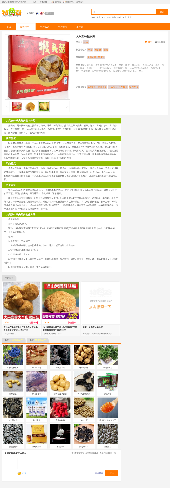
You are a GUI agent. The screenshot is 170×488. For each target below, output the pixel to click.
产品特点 (112, 87)
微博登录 (70, 2)
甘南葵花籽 (13, 447)
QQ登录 (58, 2)
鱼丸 (130, 17)
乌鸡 (93, 17)
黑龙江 (101, 57)
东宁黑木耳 (13, 420)
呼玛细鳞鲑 (36, 394)
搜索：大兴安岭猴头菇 (93, 327)
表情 (22, 473)
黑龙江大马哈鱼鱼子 (107, 420)
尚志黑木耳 (84, 447)
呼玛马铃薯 (84, 368)
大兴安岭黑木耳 (84, 394)
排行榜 (79, 27)
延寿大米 (60, 447)
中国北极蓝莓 (12, 368)
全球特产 (25, 27)
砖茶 (109, 17)
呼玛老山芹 (107, 368)
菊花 (103, 17)
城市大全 (80, 2)
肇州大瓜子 (36, 447)
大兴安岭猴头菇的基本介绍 (20, 120)
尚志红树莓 (60, 420)
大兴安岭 (92, 57)
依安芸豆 (107, 447)
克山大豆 (84, 420)
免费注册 (43, 2)
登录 (34, 2)
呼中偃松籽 (36, 368)
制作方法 (133, 87)
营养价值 (102, 87)
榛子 (124, 17)
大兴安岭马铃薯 (60, 394)
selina (85, 42)
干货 (90, 50)
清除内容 (99, 473)
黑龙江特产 (40, 340)
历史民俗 (123, 87)
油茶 (114, 17)
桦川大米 (36, 420)
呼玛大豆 (13, 394)
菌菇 (106, 50)
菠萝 (98, 17)
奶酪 (119, 17)
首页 (9, 27)
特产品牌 (44, 27)
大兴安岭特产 (16, 340)
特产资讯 (62, 27)
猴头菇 (98, 50)
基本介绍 (92, 87)
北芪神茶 (107, 394)
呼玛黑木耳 (60, 368)
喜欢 (150, 42)
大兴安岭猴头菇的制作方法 (20, 214)
